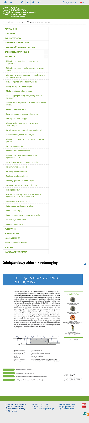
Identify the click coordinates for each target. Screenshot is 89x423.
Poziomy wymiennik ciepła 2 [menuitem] (17, 176)
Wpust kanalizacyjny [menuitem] (14, 210)
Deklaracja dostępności (67, 404)
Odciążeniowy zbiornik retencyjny (38, 22)
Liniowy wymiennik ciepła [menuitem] (16, 219)
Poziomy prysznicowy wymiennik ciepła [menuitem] (21, 185)
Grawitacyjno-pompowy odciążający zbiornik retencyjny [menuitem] (24, 96)
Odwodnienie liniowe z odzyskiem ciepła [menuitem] (22, 162)
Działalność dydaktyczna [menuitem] (18, 43)
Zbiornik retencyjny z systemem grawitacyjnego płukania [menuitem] (25, 140)
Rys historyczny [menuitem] (13, 38)
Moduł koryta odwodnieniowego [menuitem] (19, 91)
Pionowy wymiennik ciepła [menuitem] (16, 167)
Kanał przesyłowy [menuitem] (13, 190)
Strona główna (8, 22)
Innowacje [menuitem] (10, 57)
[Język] (82, 2)
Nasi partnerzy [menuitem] (12, 238)
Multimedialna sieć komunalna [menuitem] (18, 151)
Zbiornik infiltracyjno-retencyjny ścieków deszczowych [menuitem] (22, 124)
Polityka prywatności (66, 407)
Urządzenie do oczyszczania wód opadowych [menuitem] (24, 130)
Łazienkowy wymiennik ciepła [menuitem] (18, 201)
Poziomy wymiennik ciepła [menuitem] (16, 171)
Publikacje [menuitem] (10, 229)
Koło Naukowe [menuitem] (12, 234)
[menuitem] (46, 52)
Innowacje (20, 22)
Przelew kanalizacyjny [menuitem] (15, 146)
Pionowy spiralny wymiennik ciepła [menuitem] (20, 180)
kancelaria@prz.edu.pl (46, 409)
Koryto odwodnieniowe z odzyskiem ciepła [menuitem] (23, 215)
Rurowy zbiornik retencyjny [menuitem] (17, 118)
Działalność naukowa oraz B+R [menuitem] (20, 47)
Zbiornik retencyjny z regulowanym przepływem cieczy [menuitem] (25, 69)
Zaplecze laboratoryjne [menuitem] (17, 52)
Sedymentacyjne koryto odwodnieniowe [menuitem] (22, 114)
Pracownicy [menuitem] (11, 34)
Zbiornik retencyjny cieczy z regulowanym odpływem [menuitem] (22, 62)
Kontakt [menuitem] (9, 247)
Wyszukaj (69, 2)
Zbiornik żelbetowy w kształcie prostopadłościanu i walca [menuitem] (26, 103)
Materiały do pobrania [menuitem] (16, 252)
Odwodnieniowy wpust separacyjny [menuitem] (20, 134)
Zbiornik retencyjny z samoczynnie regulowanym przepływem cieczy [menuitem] (25, 76)
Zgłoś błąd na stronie (67, 409)
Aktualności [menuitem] (11, 29)
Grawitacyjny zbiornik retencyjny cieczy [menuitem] (21, 82)
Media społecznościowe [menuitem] (16, 243)
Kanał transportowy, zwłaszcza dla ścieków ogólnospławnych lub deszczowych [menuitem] (23, 195)
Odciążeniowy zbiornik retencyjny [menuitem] (19, 86)
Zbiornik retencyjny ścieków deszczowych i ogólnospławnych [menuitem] (23, 156)
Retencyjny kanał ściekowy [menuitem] (16, 109)
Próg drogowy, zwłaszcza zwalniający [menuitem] (21, 206)
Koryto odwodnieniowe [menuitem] (15, 224)
